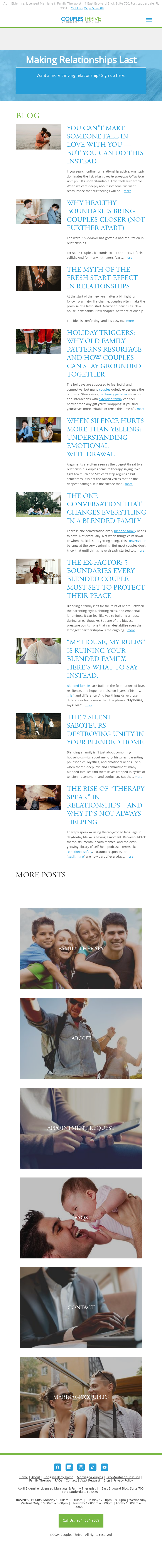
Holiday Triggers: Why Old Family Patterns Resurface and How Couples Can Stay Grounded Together (104, 354)
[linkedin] (69, 1467)
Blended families (79, 686)
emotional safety (80, 852)
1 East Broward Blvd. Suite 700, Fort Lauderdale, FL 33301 (103, 1490)
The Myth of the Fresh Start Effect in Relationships (102, 278)
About (35, 1477)
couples (104, 389)
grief (70, 695)
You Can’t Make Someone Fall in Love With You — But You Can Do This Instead (105, 145)
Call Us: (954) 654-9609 (87, 8)
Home (23, 1477)
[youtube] (104, 1467)
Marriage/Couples (90, 1477)
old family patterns (113, 394)
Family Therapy (40, 1480)
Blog (107, 1480)
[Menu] (148, 19)
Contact (71, 1480)
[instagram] (81, 1467)
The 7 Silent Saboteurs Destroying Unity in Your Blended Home (105, 730)
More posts (41, 875)
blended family (125, 531)
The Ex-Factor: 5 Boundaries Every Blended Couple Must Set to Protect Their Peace (106, 579)
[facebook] (57, 1467)
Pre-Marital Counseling (123, 1477)
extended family (110, 399)
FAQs (58, 1480)
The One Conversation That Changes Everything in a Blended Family (106, 508)
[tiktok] (92, 1467)
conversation (137, 541)
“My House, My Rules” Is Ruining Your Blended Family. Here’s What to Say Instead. (106, 659)
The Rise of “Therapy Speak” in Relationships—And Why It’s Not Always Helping (105, 805)
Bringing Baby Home (58, 1477)
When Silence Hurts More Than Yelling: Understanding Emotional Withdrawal (105, 438)
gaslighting (76, 856)
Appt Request (90, 1480)
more (127, 191)
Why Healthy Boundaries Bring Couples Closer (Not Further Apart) (106, 215)
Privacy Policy (123, 1480)
